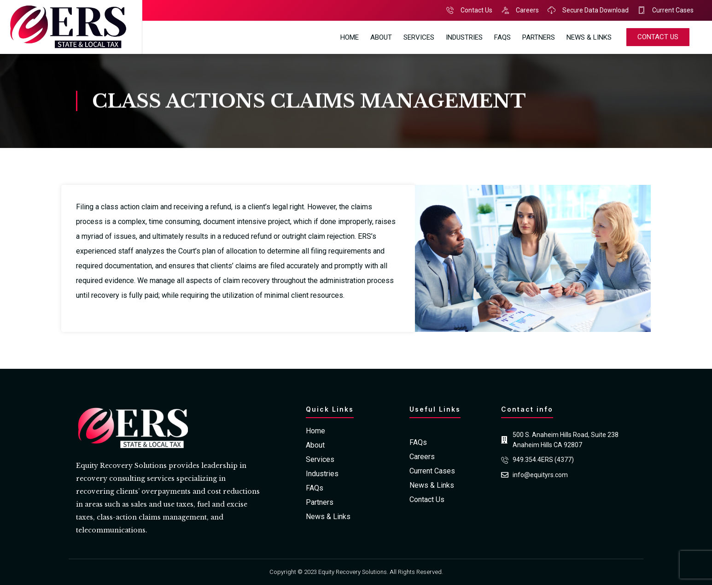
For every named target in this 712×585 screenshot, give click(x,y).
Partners (538, 37)
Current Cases (432, 471)
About (381, 37)
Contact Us (426, 499)
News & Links (589, 37)
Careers (422, 457)
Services (418, 37)
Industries (464, 37)
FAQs (502, 37)
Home (349, 37)
